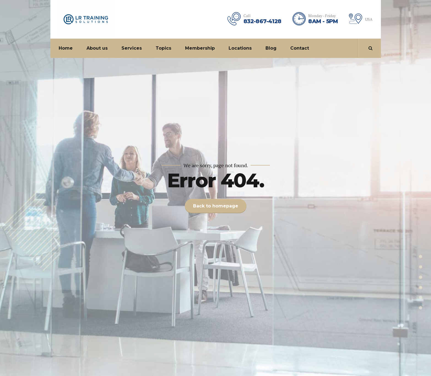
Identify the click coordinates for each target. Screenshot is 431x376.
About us (97, 48)
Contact (299, 48)
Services (131, 48)
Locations (240, 48)
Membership (200, 48)
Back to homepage (215, 206)
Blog (271, 48)
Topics (163, 48)
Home (66, 48)
